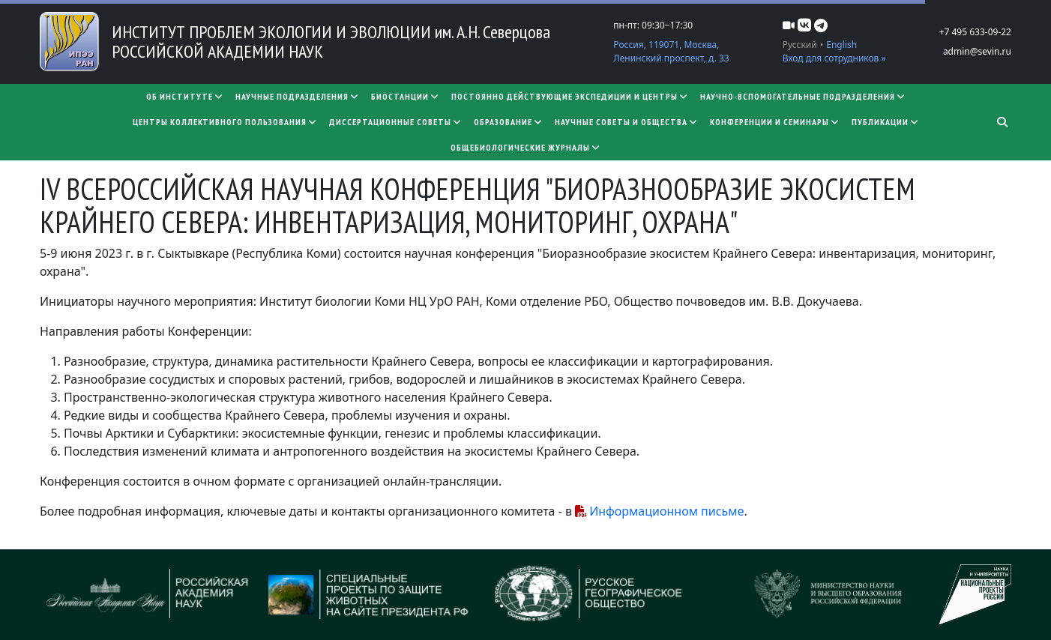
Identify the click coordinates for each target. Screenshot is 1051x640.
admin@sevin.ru (977, 51)
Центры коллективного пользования (225, 121)
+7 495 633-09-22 (975, 31)
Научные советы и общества (626, 121)
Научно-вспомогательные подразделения (803, 96)
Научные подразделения (297, 96)
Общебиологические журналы (525, 147)
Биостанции (405, 96)
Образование (508, 121)
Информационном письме (666, 511)
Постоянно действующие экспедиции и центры (569, 96)
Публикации (885, 121)
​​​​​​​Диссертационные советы (395, 121)
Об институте (184, 96)
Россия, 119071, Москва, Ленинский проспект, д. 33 (671, 51)
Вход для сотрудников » (834, 58)
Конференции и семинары (775, 121)
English (841, 44)
